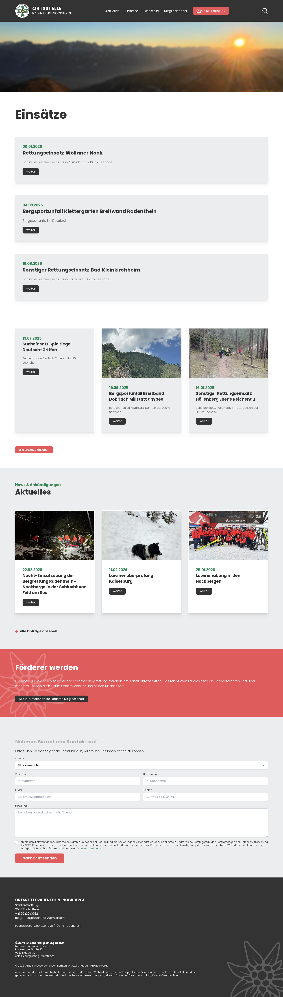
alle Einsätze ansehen (34, 450)
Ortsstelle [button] (151, 11)
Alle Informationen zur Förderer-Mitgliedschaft (51, 699)
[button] (265, 10)
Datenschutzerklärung (90, 848)
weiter (30, 171)
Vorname (21, 774)
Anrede (19, 758)
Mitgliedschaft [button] (175, 11)
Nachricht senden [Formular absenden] (40, 858)
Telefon (147, 790)
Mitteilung (21, 806)
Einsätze (131, 11)
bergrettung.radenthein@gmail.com (40, 918)
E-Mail (18, 790)
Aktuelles (112, 11)
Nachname (150, 774)
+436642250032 (26, 914)
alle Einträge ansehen (38, 631)
